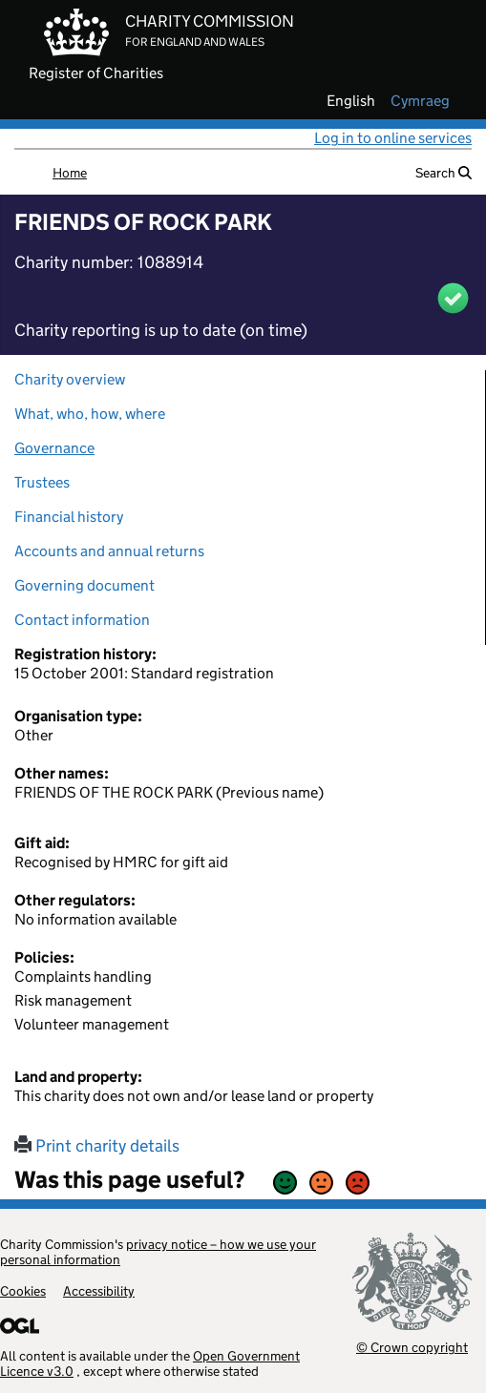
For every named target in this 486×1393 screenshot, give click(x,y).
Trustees (42, 482)
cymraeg (420, 101)
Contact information (82, 620)
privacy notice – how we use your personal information (158, 1252)
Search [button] (443, 172)
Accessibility (99, 1290)
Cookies (23, 1290)
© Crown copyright (412, 1347)
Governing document (84, 585)
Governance (54, 448)
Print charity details (97, 1145)
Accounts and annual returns (109, 551)
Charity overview (69, 379)
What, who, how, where (89, 414)
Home (70, 172)
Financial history (68, 517)
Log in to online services (393, 138)
